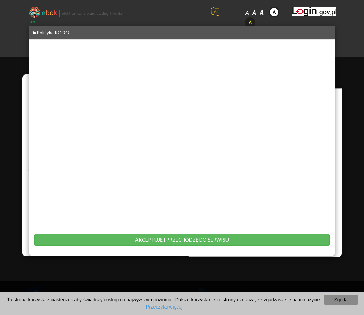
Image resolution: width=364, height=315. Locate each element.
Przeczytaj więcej (164, 307)
